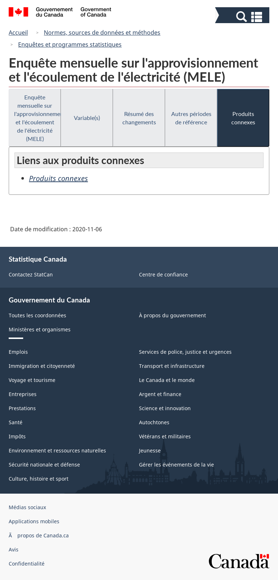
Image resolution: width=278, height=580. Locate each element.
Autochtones (154, 422)
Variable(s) (87, 117)
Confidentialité (27, 563)
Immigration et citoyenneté (42, 365)
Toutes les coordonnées (37, 315)
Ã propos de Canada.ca (39, 535)
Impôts (17, 436)
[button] (243, 17)
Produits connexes (243, 117)
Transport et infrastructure (172, 365)
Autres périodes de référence (191, 117)
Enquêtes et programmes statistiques (70, 44)
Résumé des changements (139, 117)
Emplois (18, 351)
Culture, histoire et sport (38, 478)
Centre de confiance (163, 274)
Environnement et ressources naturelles (57, 450)
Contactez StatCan (31, 274)
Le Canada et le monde (167, 380)
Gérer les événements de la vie (176, 464)
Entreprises (23, 394)
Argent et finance (160, 394)
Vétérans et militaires (165, 436)
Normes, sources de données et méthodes (102, 32)
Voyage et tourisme (32, 380)
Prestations (22, 408)
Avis (13, 549)
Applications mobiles (34, 521)
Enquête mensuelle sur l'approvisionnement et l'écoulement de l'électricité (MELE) (37, 118)
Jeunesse (150, 450)
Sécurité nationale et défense (44, 464)
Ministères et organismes (40, 329)
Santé (15, 422)
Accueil (18, 32)
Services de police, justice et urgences (185, 351)
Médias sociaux (27, 507)
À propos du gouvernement (172, 315)
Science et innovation (165, 408)
